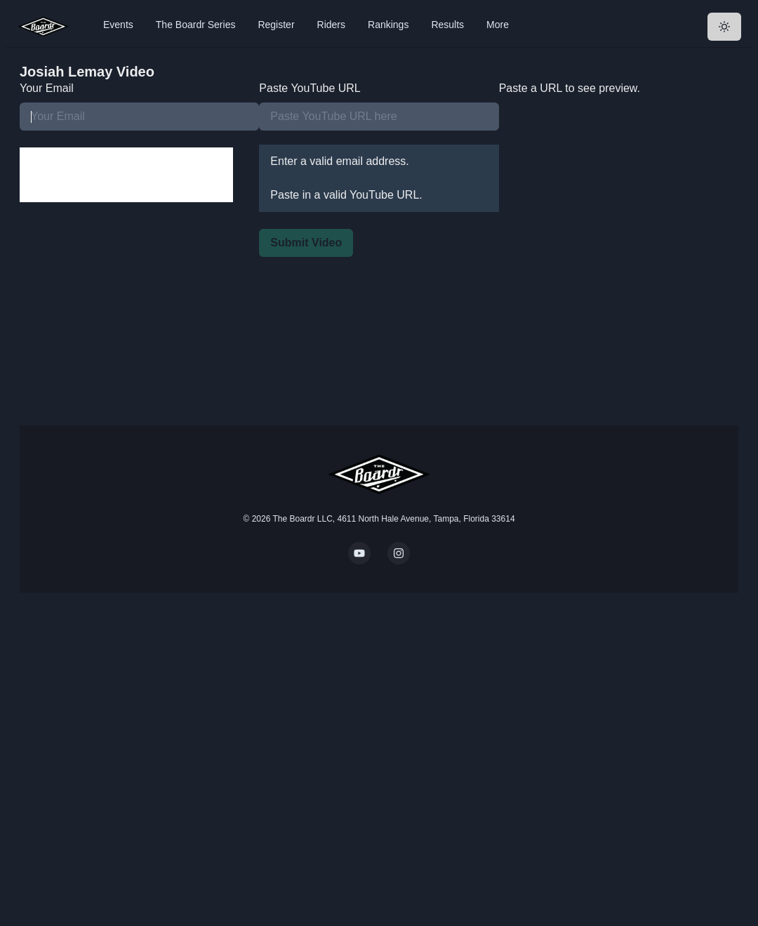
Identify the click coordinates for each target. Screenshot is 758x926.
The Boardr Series (196, 24)
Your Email (47, 88)
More (497, 24)
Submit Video (306, 243)
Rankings (388, 24)
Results (447, 24)
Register (276, 24)
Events (118, 24)
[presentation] (126, 174)
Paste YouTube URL (309, 88)
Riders (331, 24)
